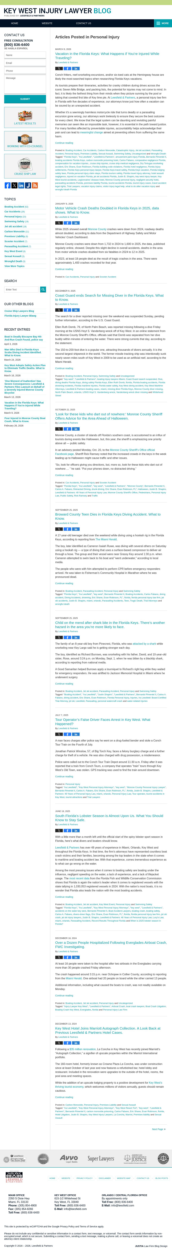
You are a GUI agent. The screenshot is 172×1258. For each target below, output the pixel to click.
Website (50, 23)
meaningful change (91, 132)
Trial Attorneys (151, 600)
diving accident (71, 697)
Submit (25, 98)
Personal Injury (72, 153)
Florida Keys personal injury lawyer (84, 170)
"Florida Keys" (70, 157)
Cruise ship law (25, 165)
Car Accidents (89, 150)
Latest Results (25, 117)
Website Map (124, 1178)
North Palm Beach (64, 392)
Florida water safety (108, 385)
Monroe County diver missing (148, 389)
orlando (77, 392)
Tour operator (138, 794)
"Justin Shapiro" (105, 694)
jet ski (72, 701)
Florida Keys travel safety (114, 170)
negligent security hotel (147, 180)
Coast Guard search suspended (141, 379)
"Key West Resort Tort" (126, 1108)
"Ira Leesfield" (85, 157)
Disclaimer (105, 1178)
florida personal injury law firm (146, 597)
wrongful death (62, 604)
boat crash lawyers (135, 1006)
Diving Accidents (72, 597)
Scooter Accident (108, 277)
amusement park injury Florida (130, 157)
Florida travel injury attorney (136, 173)
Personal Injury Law (121, 794)
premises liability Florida (96, 183)
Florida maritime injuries (86, 385)
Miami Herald (74, 978)
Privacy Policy (85, 1178)
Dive (160, 379)
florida (129, 382)
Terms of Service (88, 1226)
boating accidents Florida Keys (70, 160)
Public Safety (66, 495)
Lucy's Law (158, 917)
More (164, 23)
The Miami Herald (106, 539)
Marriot (129, 1114)
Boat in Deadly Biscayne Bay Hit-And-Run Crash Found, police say (23, 334)
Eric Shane (69, 166)
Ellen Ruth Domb (116, 382)
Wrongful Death (158, 153)
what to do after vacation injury (140, 186)
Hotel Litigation (62, 1114)
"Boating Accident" (72, 694)
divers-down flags (81, 914)
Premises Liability (88, 153)
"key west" (69, 379)
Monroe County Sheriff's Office (122, 492)
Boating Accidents (134, 594)
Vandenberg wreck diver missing (132, 392)
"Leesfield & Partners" (103, 157)
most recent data (79, 878)
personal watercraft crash (110, 701)
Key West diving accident (131, 385)
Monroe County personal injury (120, 180)
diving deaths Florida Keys (68, 382)
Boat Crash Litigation (155, 1006)
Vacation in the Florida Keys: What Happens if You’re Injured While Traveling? (24, 400)
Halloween (143, 489)
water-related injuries (137, 701)
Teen (126, 600)
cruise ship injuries (99, 163)
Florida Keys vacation (138, 170)
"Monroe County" (135, 486)
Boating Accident (74, 150)
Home (16, 23)
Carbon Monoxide (106, 150)
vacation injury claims (91, 186)
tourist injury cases (142, 183)
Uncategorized (139, 153)
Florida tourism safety (111, 173)
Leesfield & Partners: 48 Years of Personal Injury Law (126, 917)
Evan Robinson (83, 166)
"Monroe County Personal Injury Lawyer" (146, 787)
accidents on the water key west (70, 911)
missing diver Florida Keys (120, 389)
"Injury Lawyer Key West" (76, 1006)
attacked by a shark (144, 643)
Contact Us (88, 23)
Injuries (133, 697)
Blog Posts (162, 1178)
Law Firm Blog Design (152, 1246)
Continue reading (64, 143)
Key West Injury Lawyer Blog (57, 12)
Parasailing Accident (93, 591)
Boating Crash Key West (67, 1009)
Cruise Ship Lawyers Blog (19, 306)
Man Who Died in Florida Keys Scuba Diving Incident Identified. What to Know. (23, 348)
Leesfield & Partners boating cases (82, 389)
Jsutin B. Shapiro (79, 1114)
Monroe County (97, 229)
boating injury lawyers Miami (111, 379)
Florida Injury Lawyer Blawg (20, 311)
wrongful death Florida (66, 189)
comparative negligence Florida (150, 160)
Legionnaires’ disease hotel (91, 180)
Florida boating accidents (145, 382)
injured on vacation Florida (80, 176)
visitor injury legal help (113, 186)
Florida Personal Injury (118, 697)
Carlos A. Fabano (63, 489)
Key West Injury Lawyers (101, 1114)
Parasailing (91, 701)
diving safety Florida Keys (94, 382)
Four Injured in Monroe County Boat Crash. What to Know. (25, 414)
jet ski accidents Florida (105, 176)
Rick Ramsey (80, 495)
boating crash (138, 911)
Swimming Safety (122, 153)
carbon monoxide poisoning (100, 1111)
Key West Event (107, 904)
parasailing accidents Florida (69, 183)
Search (43, 285)
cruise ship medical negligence (124, 163)
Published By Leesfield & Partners (157, 12)
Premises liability (142, 1114)
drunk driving (98, 489)
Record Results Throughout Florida (108, 921)
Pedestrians (144, 492)
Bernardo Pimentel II (156, 157)
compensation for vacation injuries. (72, 163)
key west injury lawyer (146, 176)
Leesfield (80, 701)
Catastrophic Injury (125, 150)
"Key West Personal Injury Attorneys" (96, 787)
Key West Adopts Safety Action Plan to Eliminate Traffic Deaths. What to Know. (25, 363)
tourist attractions (74, 797)
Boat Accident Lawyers (120, 911)
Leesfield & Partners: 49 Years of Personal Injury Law (81, 492)
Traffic (95, 495)
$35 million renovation (83, 1049)
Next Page (157, 1129)
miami (103, 389)
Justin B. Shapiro (126, 176)
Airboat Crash (118, 1006)
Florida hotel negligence (135, 166)
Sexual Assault (105, 153)
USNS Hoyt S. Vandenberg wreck (99, 392)
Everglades (85, 1009)
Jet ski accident (142, 150)
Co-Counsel (25, 140)
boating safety (153, 911)
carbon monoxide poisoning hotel (102, 160)
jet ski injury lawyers (71, 917)
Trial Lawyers (73, 186)
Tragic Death (136, 600)
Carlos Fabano (126, 160)
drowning (86, 597)
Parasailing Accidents (112, 600)
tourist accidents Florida (120, 183)
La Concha (119, 1114)
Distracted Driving (82, 489)
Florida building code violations (107, 166)
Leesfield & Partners (123, 97)
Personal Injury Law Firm (115, 1009)
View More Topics (14, 262)
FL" (135, 489)
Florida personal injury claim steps (83, 173)
